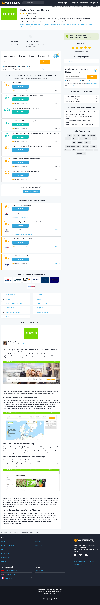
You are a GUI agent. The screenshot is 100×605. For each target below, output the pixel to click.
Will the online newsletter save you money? (54, 24)
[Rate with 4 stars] (85, 47)
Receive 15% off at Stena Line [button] (21, 205)
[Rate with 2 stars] (77, 47)
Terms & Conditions (78, 564)
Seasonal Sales (39, 570)
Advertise (38, 541)
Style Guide (38, 545)
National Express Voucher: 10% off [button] (23, 239)
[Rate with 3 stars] (81, 47)
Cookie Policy (91, 561)
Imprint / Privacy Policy (79, 561)
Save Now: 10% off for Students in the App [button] (25, 171)
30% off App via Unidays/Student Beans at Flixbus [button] (27, 95)
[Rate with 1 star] (73, 47)
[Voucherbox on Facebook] (75, 556)
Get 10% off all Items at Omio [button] (21, 256)
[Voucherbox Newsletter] (86, 556)
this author (22, 344)
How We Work (5, 561)
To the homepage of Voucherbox (10, 3)
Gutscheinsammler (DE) (16, 570)
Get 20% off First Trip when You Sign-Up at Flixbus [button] (27, 121)
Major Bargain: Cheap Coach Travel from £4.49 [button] (26, 108)
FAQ (2, 549)
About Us (4, 541)
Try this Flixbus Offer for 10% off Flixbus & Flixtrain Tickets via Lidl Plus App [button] (35, 133)
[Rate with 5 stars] (89, 47)
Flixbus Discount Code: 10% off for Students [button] (26, 159)
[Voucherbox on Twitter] (80, 556)
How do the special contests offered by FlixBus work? (37, 26)
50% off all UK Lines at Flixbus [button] (21, 83)
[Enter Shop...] (33, 2)
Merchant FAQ (5, 557)
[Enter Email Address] (21, 62)
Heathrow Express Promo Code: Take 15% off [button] (26, 222)
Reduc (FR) (16, 578)
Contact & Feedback (7, 545)
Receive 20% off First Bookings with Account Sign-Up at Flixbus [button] (32, 146)
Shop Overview (5, 553)
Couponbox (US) (16, 574)
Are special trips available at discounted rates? (31, 24)
